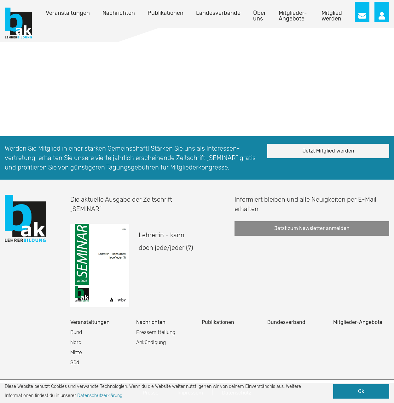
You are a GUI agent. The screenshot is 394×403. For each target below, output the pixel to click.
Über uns (259, 15)
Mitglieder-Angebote (293, 15)
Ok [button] (361, 391)
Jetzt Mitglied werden (328, 151)
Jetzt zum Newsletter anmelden (312, 228)
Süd (74, 363)
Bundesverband (286, 322)
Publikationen (165, 12)
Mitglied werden (332, 15)
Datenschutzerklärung (99, 395)
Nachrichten (118, 12)
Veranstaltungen (68, 12)
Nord (75, 342)
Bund (76, 332)
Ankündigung (151, 342)
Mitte (76, 352)
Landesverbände (218, 12)
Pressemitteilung (155, 332)
